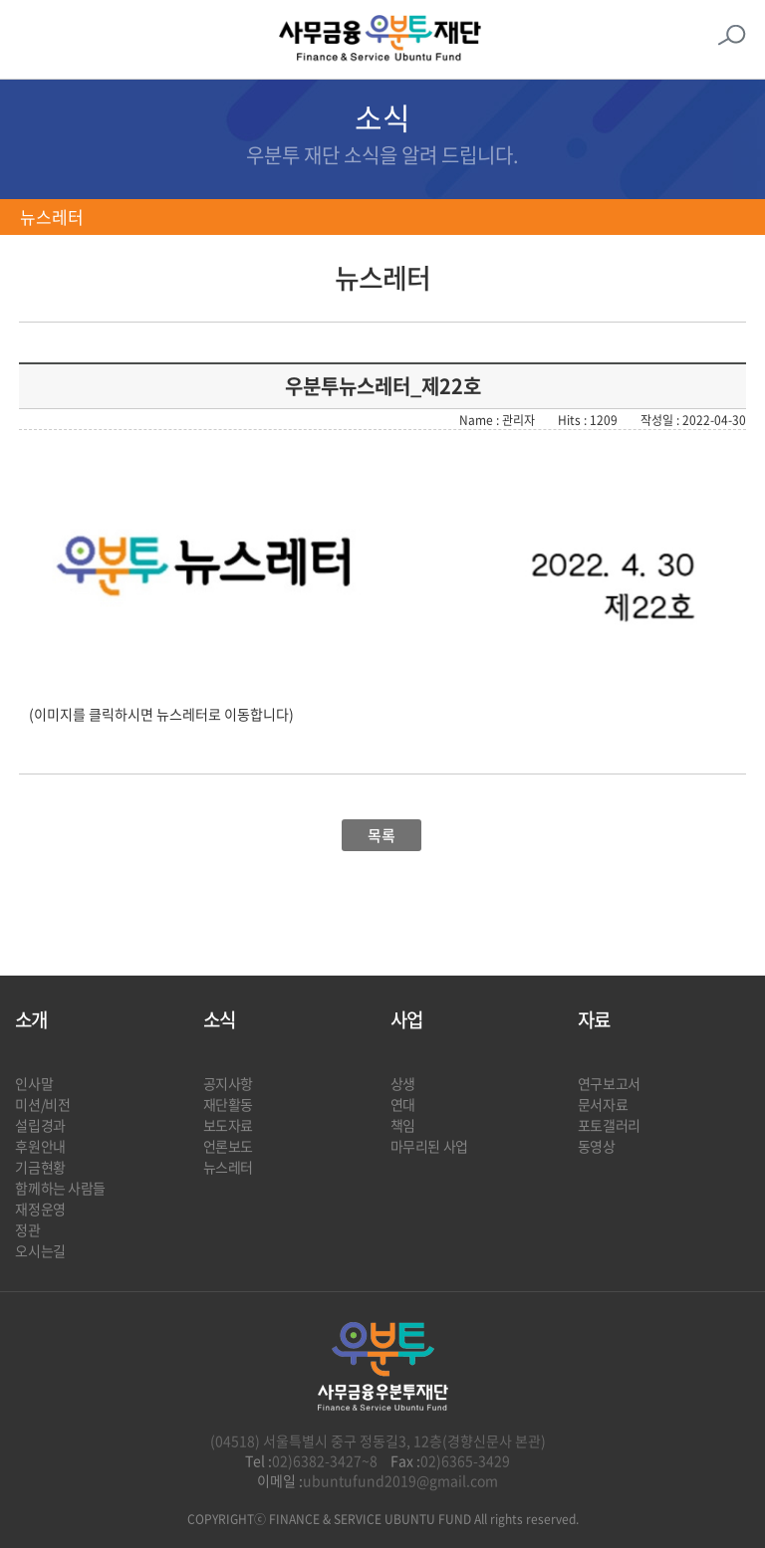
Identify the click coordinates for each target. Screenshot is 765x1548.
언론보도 (228, 1146)
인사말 (34, 1083)
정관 (27, 1229)
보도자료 (228, 1125)
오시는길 (40, 1250)
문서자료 (603, 1104)
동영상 (597, 1146)
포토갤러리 (609, 1125)
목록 (381, 835)
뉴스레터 (52, 217)
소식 (219, 1019)
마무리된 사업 (429, 1146)
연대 (402, 1104)
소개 (31, 1019)
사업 (406, 1019)
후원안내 (40, 1146)
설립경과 (40, 1125)
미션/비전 (42, 1104)
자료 (594, 1019)
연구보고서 (609, 1083)
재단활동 (228, 1104)
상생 (402, 1083)
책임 (402, 1125)
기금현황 (40, 1167)
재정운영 (40, 1208)
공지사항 (228, 1083)
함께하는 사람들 (60, 1188)
